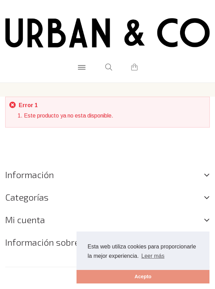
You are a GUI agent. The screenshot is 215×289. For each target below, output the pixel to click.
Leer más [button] (152, 256)
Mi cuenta (25, 219)
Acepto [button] (143, 276)
